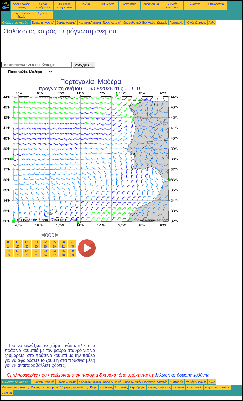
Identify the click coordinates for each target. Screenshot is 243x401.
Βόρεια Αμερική (66, 22)
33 (36, 246)
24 (9, 246)
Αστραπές (129, 3)
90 (63, 255)
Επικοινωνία (216, 3)
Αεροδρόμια (151, 3)
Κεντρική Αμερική (90, 22)
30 (27, 246)
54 (27, 250)
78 (27, 255)
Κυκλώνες (107, 3)
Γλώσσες (194, 3)
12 (45, 242)
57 (36, 250)
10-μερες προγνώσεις (64, 5)
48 (9, 250)
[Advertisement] (101, 49)
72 (9, 255)
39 (54, 246)
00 (9, 242)
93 (72, 255)
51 (18, 250)
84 (45, 255)
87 (54, 255)
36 (45, 246)
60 (45, 250)
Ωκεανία (162, 22)
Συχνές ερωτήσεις (172, 5)
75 (18, 255)
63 (54, 250)
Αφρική (49, 22)
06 (27, 242)
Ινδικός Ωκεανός (195, 22)
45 (72, 246)
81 (36, 255)
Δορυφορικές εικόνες (21, 5)
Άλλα (211, 22)
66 (63, 250)
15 (54, 242)
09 (36, 242)
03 (18, 242)
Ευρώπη (37, 22)
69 (72, 250)
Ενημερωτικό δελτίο (21, 15)
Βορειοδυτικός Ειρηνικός (139, 22)
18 (63, 242)
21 (72, 242)
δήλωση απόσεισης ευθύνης (182, 375)
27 (18, 246)
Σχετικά (43, 13)
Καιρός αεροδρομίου (43, 5)
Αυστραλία (176, 22)
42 (63, 246)
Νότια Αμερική (112, 22)
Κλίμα (86, 3)
